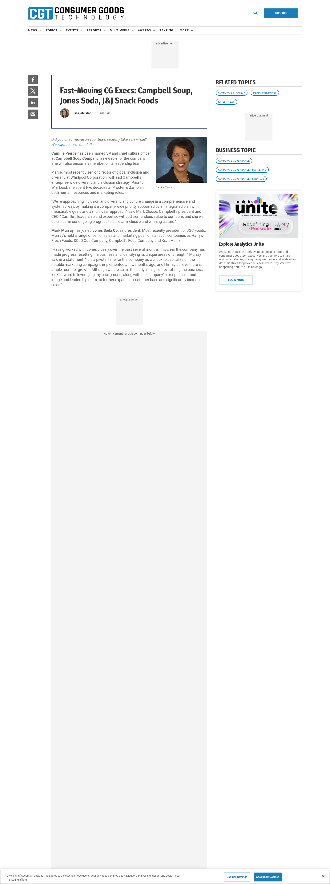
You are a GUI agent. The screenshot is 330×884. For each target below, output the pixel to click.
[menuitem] (37, 31)
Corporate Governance (234, 160)
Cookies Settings (236, 877)
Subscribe (281, 13)
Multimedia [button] (119, 30)
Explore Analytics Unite (241, 244)
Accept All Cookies (267, 877)
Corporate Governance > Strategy (241, 178)
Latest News (226, 101)
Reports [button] (94, 30)
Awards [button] (144, 30)
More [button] (184, 30)
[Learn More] (258, 216)
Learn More (236, 280)
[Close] (323, 876)
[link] (33, 79)
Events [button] (72, 30)
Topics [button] (51, 30)
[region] (165, 876)
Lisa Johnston (82, 113)
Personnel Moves (265, 92)
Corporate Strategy (231, 92)
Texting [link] (166, 30)
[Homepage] (76, 13)
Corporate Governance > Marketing (242, 169)
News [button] (32, 30)
